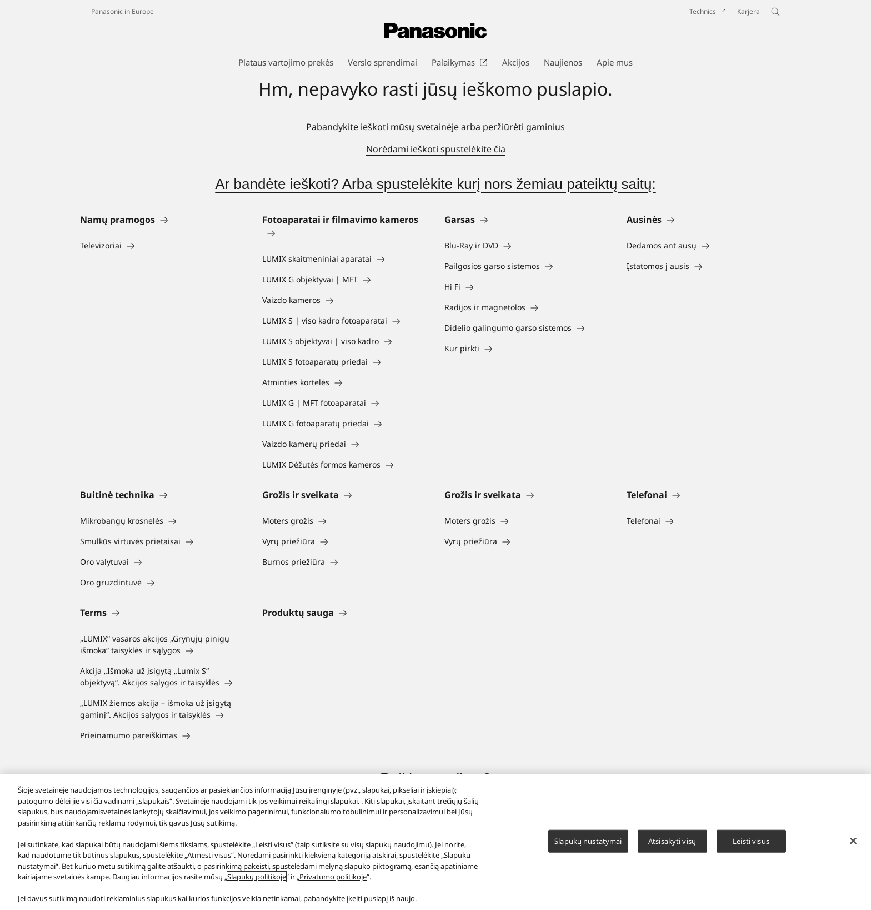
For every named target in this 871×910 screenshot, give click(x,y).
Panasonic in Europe (122, 11)
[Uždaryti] (853, 840)
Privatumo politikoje (333, 877)
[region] (435, 842)
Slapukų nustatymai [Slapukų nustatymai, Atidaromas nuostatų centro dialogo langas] (588, 841)
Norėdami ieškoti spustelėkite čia (435, 149)
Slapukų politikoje (256, 877)
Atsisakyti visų (672, 841)
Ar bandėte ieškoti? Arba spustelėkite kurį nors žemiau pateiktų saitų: (435, 184)
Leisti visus (751, 841)
